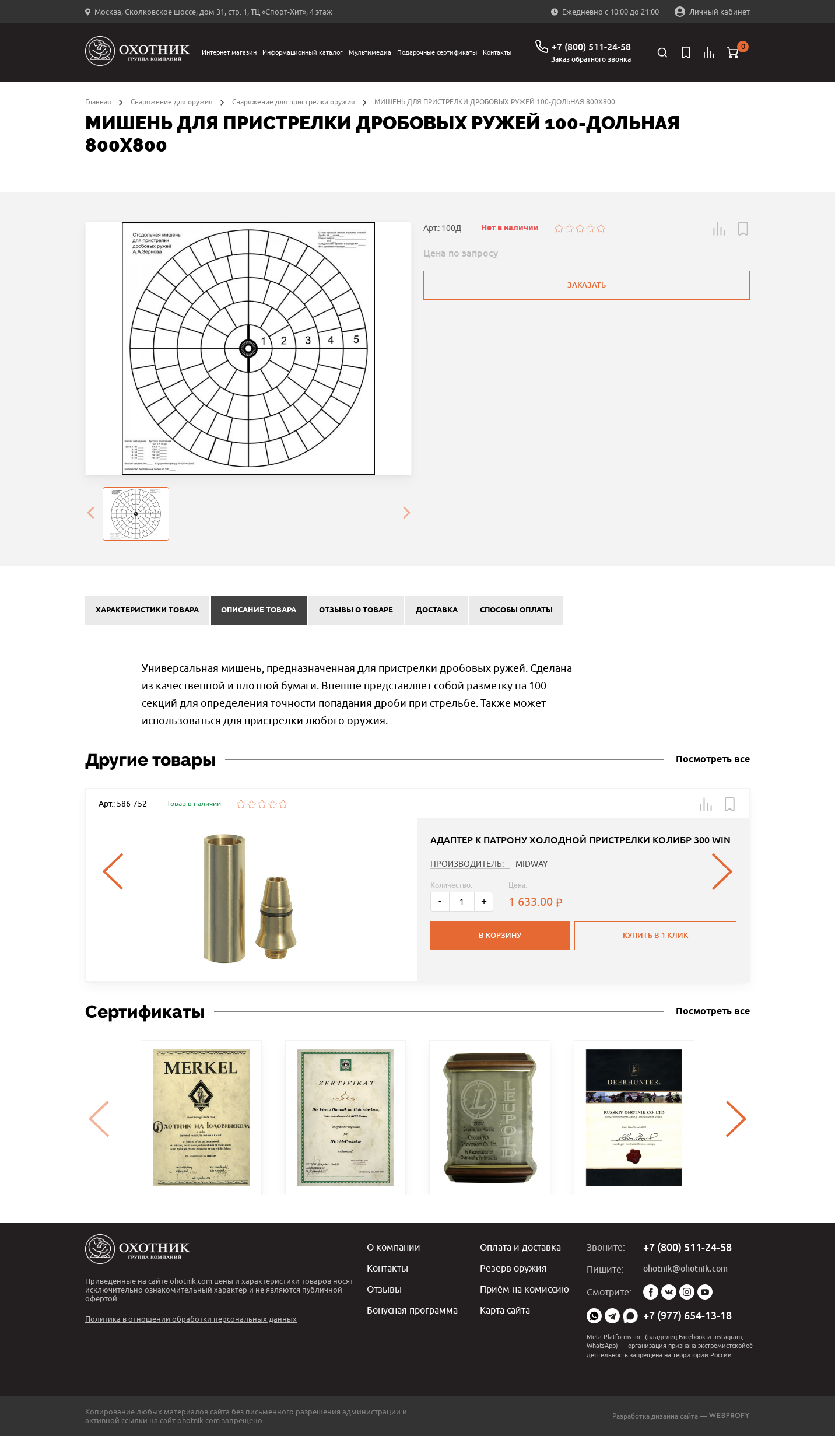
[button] (720, 229)
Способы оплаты (516, 610)
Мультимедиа (370, 52)
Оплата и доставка (520, 1247)
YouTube (705, 1292)
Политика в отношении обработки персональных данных (191, 1318)
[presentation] (90, 514)
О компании (393, 1247)
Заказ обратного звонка (591, 59)
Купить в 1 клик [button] (655, 935)
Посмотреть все (713, 760)
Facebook (650, 1292)
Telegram (612, 1315)
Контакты (497, 52)
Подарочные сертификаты (437, 52)
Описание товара (258, 610)
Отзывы (384, 1289)
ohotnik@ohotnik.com (685, 1268)
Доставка (437, 610)
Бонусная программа (412, 1310)
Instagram (686, 1292)
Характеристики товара (147, 610)
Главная (98, 101)
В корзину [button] (500, 935)
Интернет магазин (229, 52)
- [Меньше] (439, 901)
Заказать (586, 285)
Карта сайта (505, 1310)
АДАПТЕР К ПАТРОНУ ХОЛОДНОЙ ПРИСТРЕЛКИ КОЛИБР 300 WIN (580, 840)
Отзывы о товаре (356, 610)
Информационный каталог (302, 52)
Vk (668, 1292)
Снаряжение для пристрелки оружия (293, 101)
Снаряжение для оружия (172, 101)
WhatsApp (594, 1315)
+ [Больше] (484, 901)
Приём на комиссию (524, 1289)
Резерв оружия (513, 1268)
